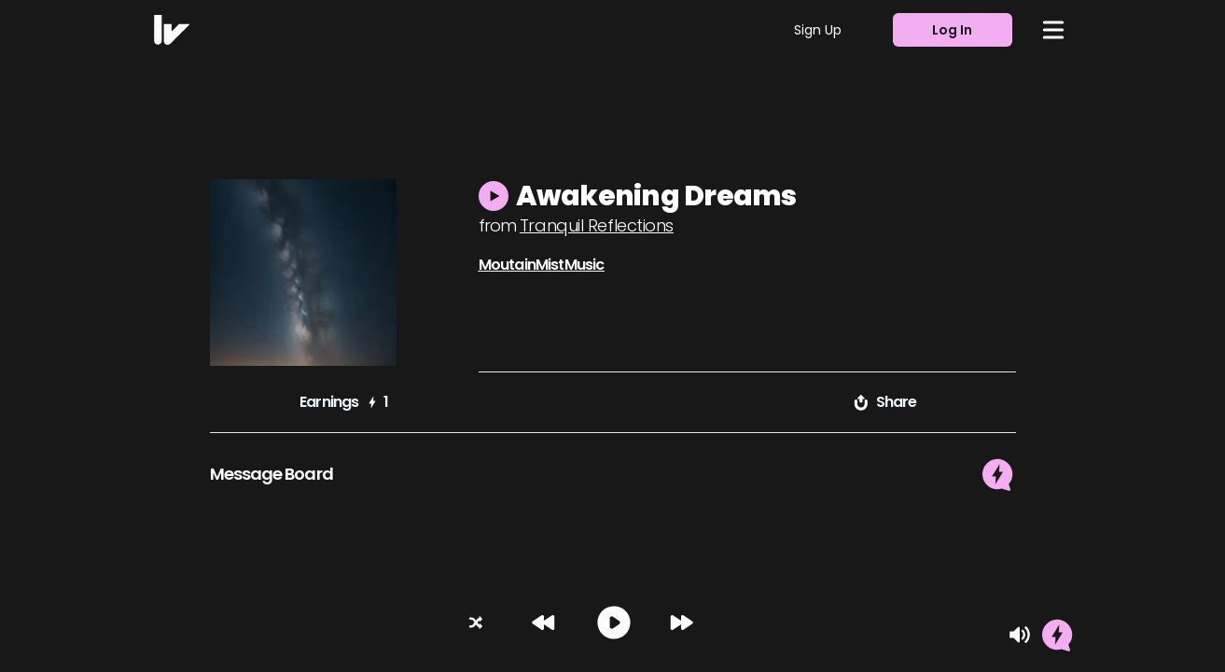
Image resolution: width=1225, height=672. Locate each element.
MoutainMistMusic (542, 264)
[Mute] (1020, 634)
